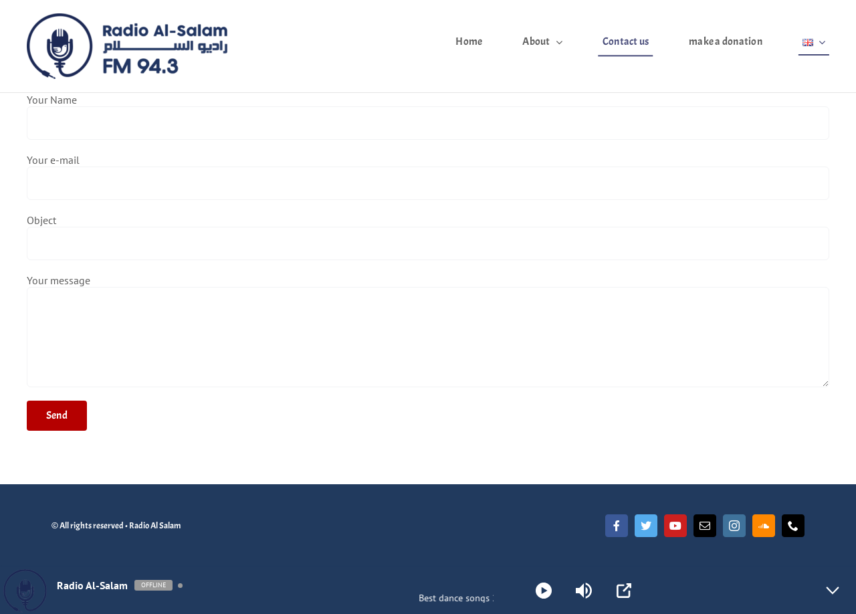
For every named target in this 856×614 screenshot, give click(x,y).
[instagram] (734, 525)
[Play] (544, 591)
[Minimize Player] (833, 591)
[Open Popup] (624, 591)
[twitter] (646, 525)
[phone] (793, 525)
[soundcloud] (763, 525)
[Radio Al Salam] (127, 18)
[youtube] (675, 525)
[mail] (704, 525)
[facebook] (616, 525)
